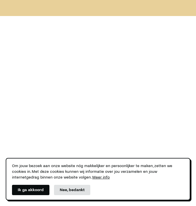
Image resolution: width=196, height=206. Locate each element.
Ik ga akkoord (31, 190)
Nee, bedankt (72, 190)
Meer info (101, 177)
